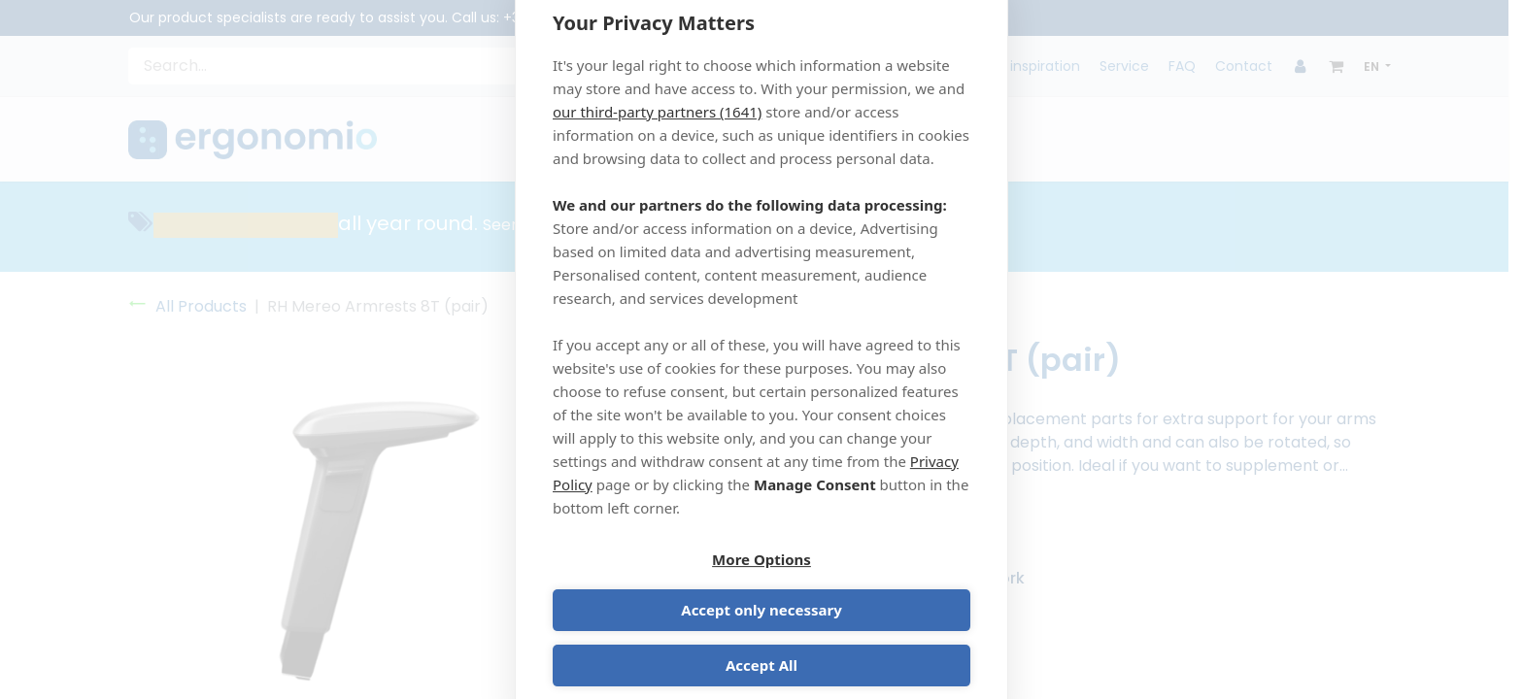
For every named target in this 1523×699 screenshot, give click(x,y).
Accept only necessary (869, 587)
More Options (653, 587)
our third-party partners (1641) (657, 135)
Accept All (761, 642)
